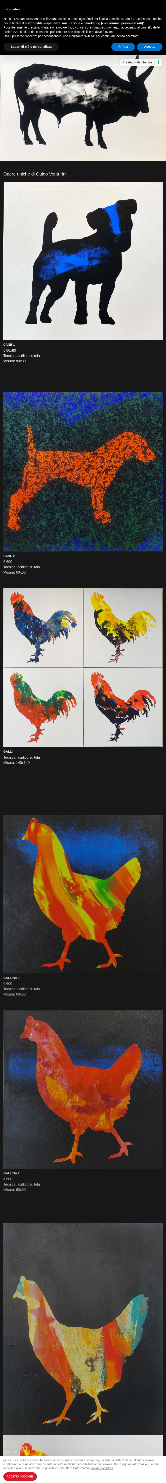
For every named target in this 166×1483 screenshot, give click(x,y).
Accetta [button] (149, 46)
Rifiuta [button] (123, 46)
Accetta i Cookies (20, 1476)
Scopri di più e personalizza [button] (31, 46)
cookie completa (102, 1468)
